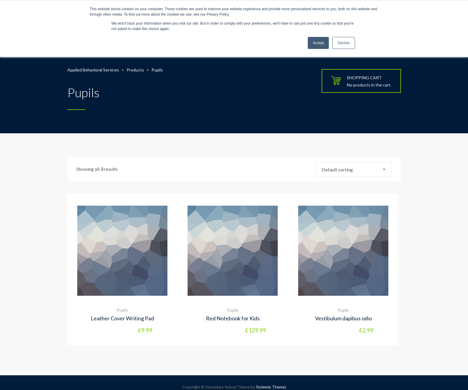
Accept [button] (318, 43)
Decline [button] (344, 43)
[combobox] (353, 169)
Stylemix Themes (271, 387)
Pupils (122, 310)
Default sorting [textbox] (337, 169)
